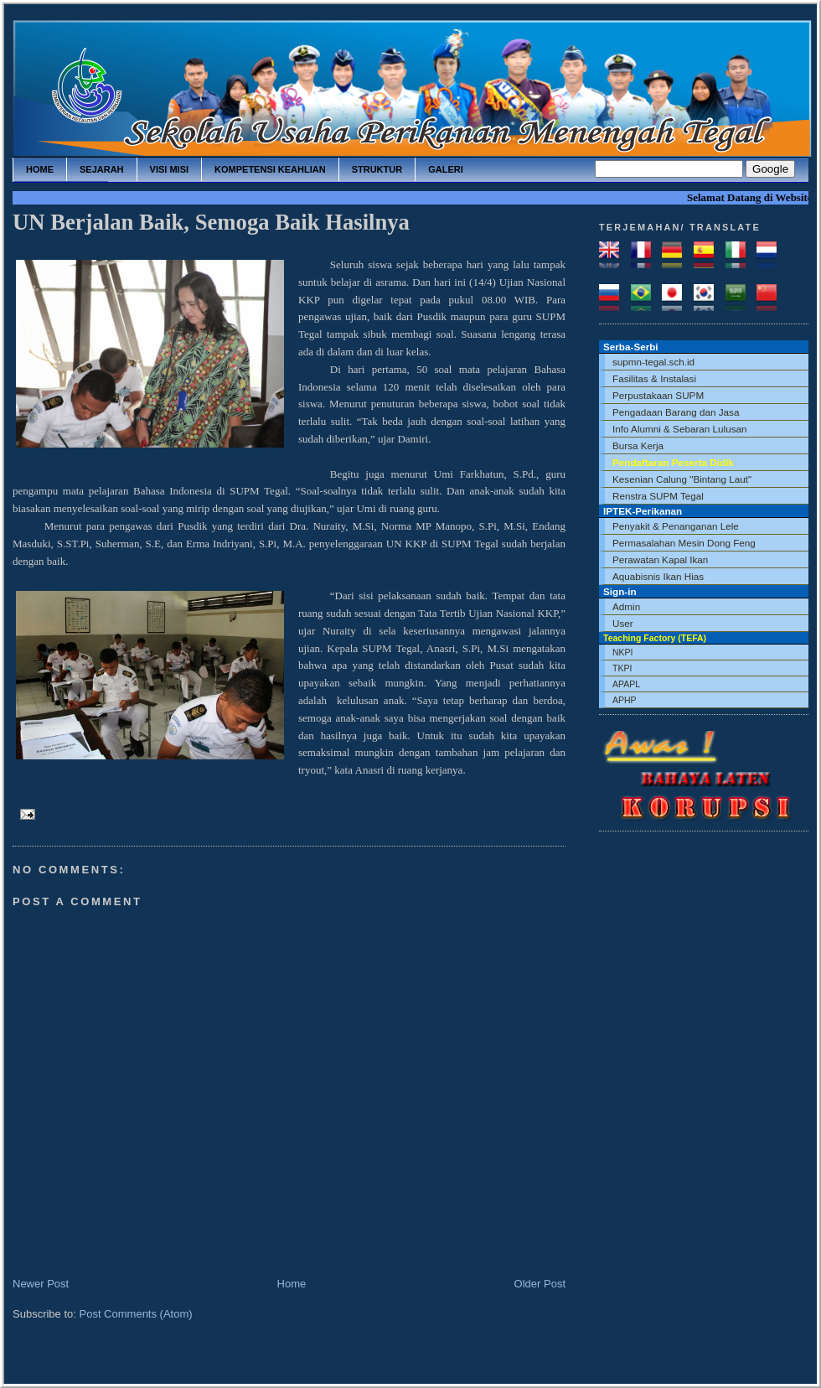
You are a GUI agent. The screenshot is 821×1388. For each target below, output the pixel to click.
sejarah (102, 169)
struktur (377, 169)
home (40, 169)
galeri (445, 169)
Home (292, 1283)
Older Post (539, 1283)
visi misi (169, 169)
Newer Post (41, 1283)
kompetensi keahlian (270, 169)
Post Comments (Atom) (136, 1314)
